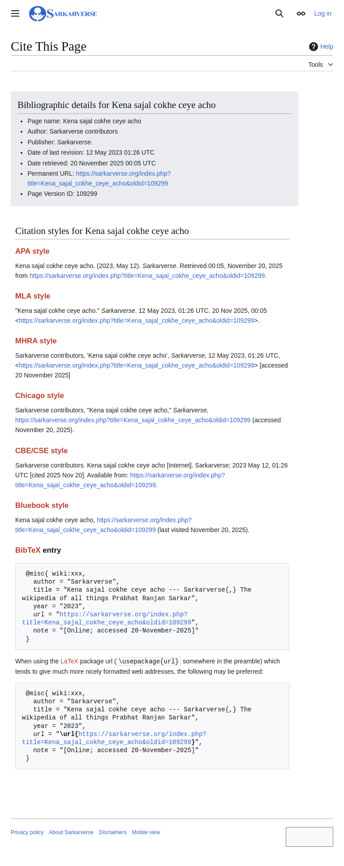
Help (320, 46)
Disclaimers (113, 832)
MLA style (33, 296)
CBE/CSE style (41, 450)
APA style (32, 251)
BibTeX (28, 550)
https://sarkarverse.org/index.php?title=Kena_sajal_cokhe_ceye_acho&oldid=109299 (147, 275)
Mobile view (146, 832)
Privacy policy (27, 832)
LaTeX (69, 661)
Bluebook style (42, 505)
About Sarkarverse (71, 832)
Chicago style (39, 395)
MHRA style (36, 341)
